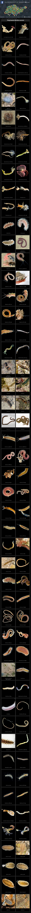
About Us (2, 17)
